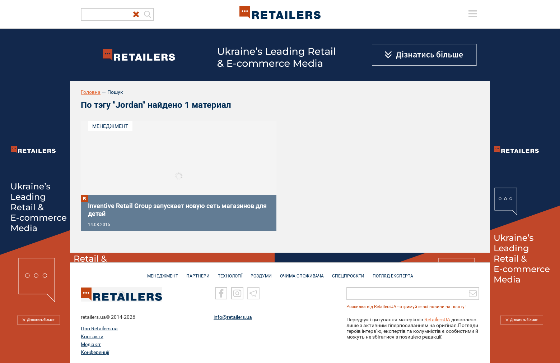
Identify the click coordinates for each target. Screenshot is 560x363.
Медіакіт (91, 344)
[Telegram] (253, 293)
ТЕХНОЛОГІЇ (230, 272)
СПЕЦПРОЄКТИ (348, 272)
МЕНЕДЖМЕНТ (162, 272)
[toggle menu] (472, 13)
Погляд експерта (393, 272)
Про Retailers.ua (99, 328)
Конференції (95, 352)
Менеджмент (110, 126)
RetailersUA (437, 319)
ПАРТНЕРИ (198, 272)
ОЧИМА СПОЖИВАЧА (302, 272)
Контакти (92, 336)
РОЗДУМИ (261, 272)
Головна (91, 92)
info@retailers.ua (233, 317)
